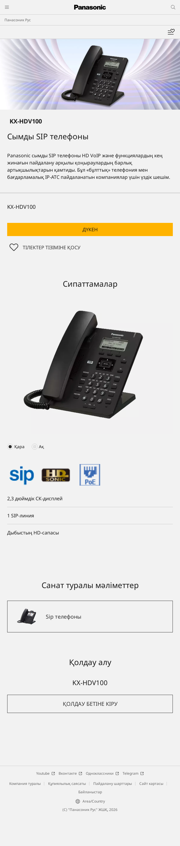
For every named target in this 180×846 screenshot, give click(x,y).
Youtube (45, 773)
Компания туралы (25, 783)
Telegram (133, 773)
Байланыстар (90, 791)
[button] (90, 229)
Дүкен (90, 229)
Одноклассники (102, 773)
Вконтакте (70, 773)
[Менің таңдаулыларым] (171, 32)
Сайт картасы (151, 783)
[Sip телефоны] (90, 616)
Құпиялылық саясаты (67, 783)
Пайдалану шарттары (112, 783)
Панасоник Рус (17, 19)
